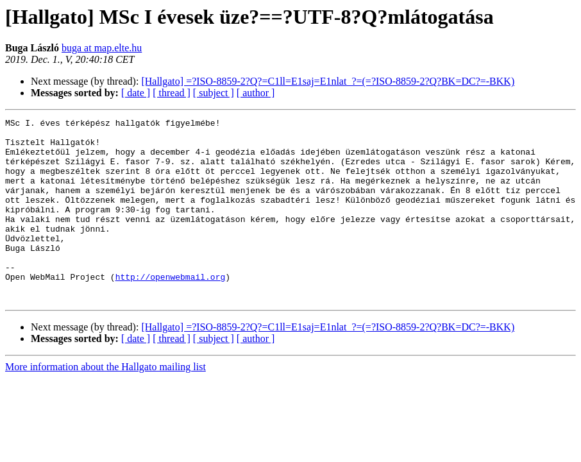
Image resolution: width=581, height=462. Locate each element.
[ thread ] (171, 92)
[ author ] (256, 92)
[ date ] (135, 92)
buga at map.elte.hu (102, 47)
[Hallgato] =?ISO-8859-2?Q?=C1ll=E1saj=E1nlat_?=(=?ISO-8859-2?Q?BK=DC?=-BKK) (327, 81)
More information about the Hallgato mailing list (105, 403)
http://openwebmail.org (170, 309)
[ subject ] (213, 92)
